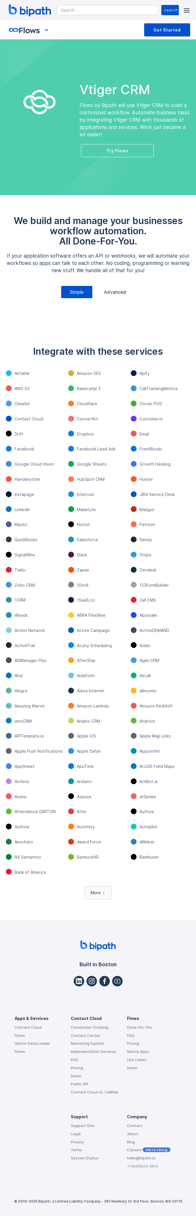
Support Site (82, 1125)
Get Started (167, 29)
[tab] (76, 292)
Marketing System (87, 1043)
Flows (20, 1035)
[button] (186, 10)
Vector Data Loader (32, 1043)
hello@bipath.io (141, 1158)
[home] (28, 10)
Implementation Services (93, 1051)
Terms (76, 1149)
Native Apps (138, 1051)
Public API (79, 1084)
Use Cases (136, 1059)
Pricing (77, 1067)
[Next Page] (98, 892)
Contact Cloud (28, 1027)
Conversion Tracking (89, 1027)
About (132, 1133)
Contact (134, 1125)
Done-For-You (139, 1027)
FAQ (74, 1059)
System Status (84, 1158)
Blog (131, 1142)
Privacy (77, 1142)
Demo (76, 1076)
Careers (148, 1149)
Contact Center (85, 1035)
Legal (76, 1133)
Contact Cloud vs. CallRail (94, 1092)
